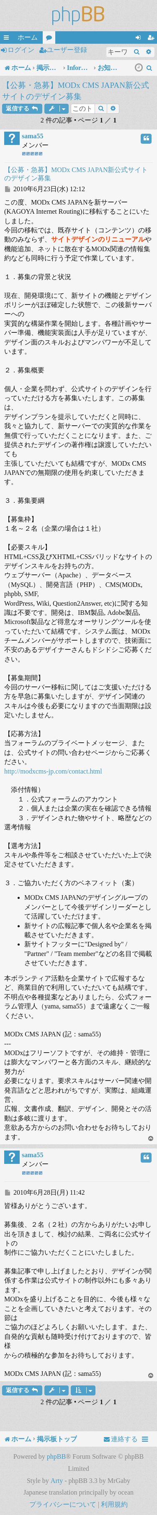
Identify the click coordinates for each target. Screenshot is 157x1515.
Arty (57, 1480)
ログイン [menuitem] (139, 39)
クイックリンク (8, 39)
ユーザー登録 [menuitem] (152, 39)
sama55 (33, 136)
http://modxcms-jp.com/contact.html (53, 771)
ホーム (28, 37)
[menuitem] (149, 68)
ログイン (21, 49)
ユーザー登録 (67, 49)
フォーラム (50, 39)
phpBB (56, 1456)
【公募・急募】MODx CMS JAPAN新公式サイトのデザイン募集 (75, 91)
